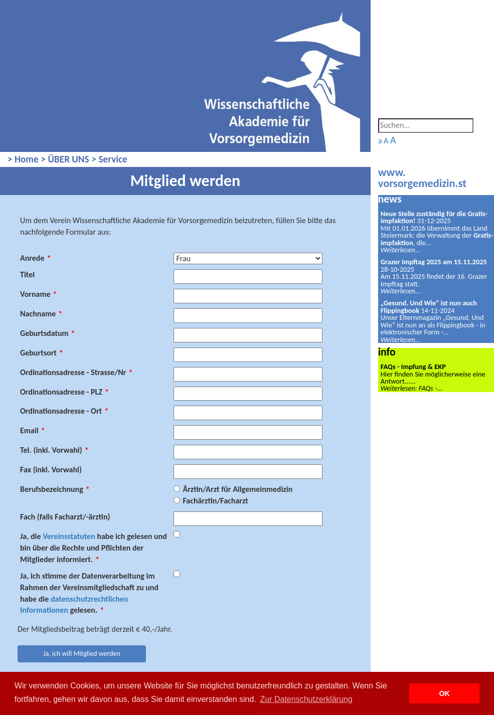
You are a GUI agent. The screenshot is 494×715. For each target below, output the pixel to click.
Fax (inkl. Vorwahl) (51, 469)
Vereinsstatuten (69, 536)
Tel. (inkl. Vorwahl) (54, 450)
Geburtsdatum (47, 333)
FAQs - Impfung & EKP (413, 366)
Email (32, 430)
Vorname (38, 294)
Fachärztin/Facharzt (215, 500)
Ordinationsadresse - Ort (64, 411)
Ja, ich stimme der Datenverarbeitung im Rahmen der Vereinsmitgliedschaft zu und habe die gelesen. (89, 593)
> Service (109, 159)
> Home (23, 159)
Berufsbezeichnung (55, 489)
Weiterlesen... (401, 249)
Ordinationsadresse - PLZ (64, 392)
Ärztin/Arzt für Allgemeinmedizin (237, 489)
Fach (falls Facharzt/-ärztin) (65, 516)
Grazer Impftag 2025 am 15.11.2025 (434, 261)
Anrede (35, 258)
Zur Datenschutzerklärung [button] (306, 699)
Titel (27, 274)
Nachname (41, 313)
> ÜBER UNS (65, 159)
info (387, 352)
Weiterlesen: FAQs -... (412, 388)
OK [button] (444, 693)
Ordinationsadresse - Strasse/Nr (76, 372)
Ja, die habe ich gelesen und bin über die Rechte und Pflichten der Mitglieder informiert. (93, 547)
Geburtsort (41, 353)
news (390, 199)
